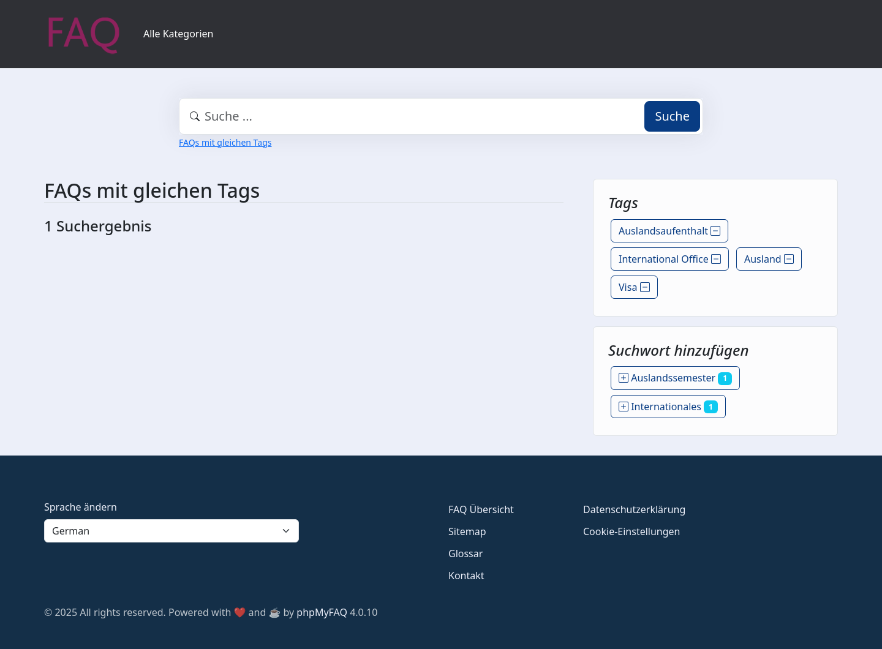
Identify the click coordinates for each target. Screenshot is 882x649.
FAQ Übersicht (481, 509)
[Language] (171, 530)
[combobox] (441, 116)
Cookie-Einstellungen (631, 531)
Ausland (769, 259)
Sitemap (467, 531)
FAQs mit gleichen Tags (225, 142)
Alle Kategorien (178, 33)
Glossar (465, 553)
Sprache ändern (80, 507)
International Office (670, 259)
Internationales (668, 406)
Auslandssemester (675, 378)
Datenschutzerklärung (634, 509)
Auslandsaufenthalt (669, 231)
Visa (634, 287)
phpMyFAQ (321, 612)
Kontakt (466, 575)
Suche (672, 116)
